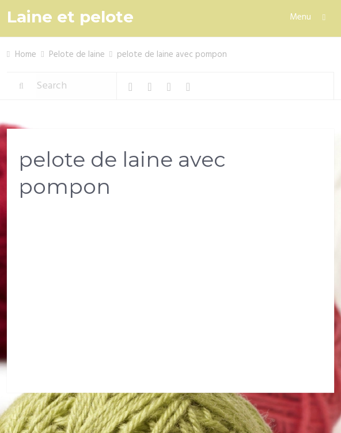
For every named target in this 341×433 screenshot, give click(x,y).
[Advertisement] (170, 298)
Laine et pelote (70, 16)
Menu (300, 17)
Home (25, 55)
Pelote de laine (77, 55)
